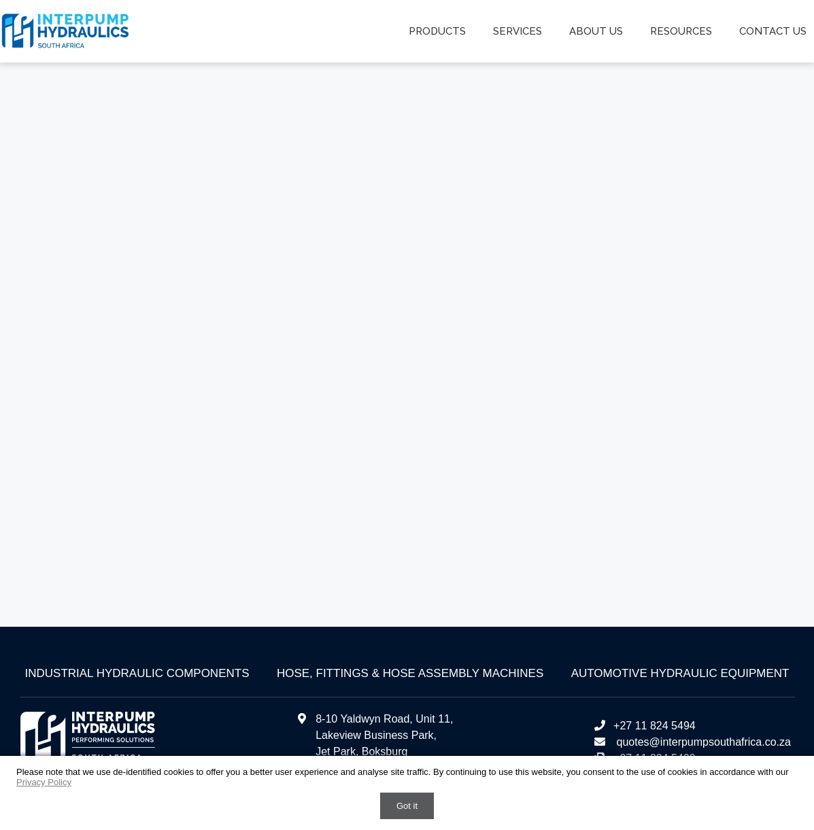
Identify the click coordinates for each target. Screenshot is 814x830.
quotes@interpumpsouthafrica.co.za (702, 742)
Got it (407, 806)
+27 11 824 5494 (644, 725)
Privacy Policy (43, 782)
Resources (681, 31)
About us (596, 31)
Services (517, 31)
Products (437, 31)
